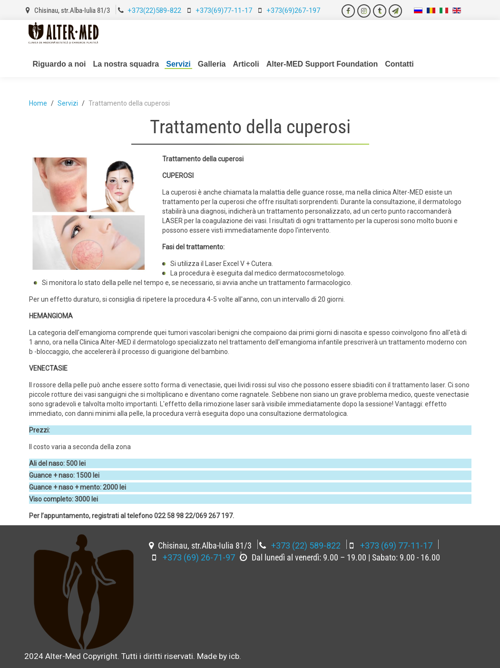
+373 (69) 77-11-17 (396, 545)
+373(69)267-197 (293, 10)
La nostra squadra (126, 64)
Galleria (212, 64)
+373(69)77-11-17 (224, 10)
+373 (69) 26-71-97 (199, 557)
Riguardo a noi (59, 64)
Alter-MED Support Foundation (322, 64)
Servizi (178, 64)
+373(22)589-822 (154, 10)
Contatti (399, 64)
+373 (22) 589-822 (306, 545)
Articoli (246, 64)
